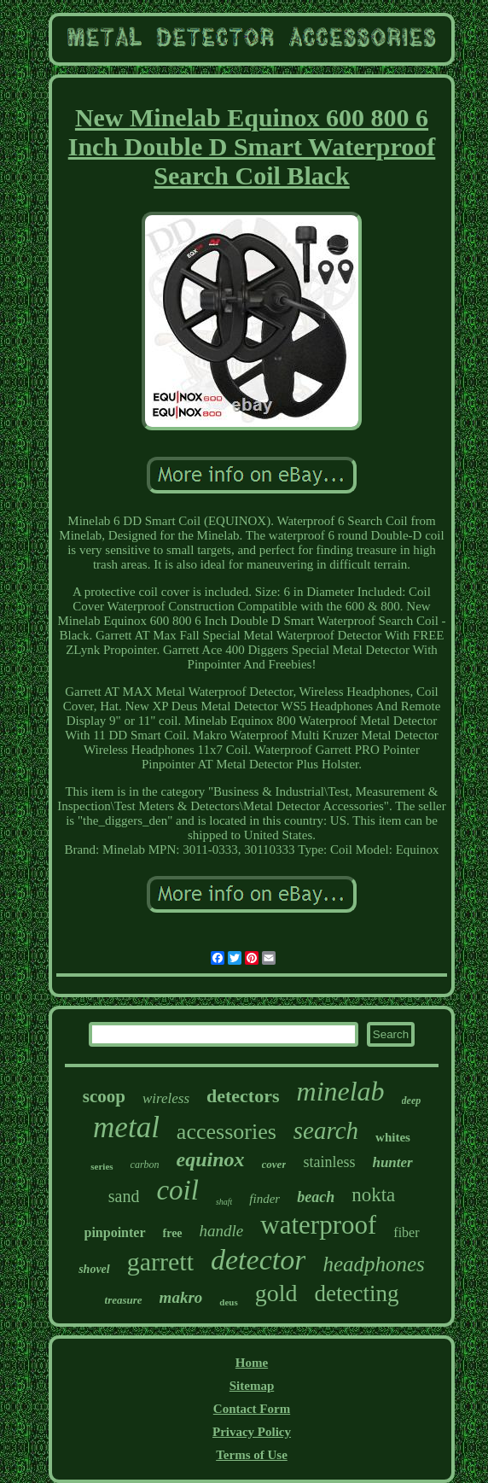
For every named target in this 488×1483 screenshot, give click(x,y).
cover (274, 1164)
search (325, 1130)
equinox (211, 1159)
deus (228, 1302)
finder (264, 1199)
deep (411, 1100)
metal (126, 1127)
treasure (123, 1299)
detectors (243, 1095)
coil (177, 1190)
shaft (224, 1201)
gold (276, 1293)
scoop (104, 1096)
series (101, 1166)
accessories (226, 1131)
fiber (406, 1232)
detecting (356, 1293)
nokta (373, 1195)
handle (222, 1231)
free (173, 1233)
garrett (160, 1261)
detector (258, 1260)
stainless (329, 1162)
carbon (145, 1165)
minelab (341, 1091)
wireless (165, 1098)
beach (315, 1197)
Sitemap (252, 1386)
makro (181, 1297)
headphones (373, 1264)
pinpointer (115, 1232)
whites (392, 1137)
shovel (94, 1269)
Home (251, 1362)
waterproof (318, 1225)
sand (124, 1196)
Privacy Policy (251, 1432)
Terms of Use (252, 1455)
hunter (392, 1162)
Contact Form (251, 1409)
